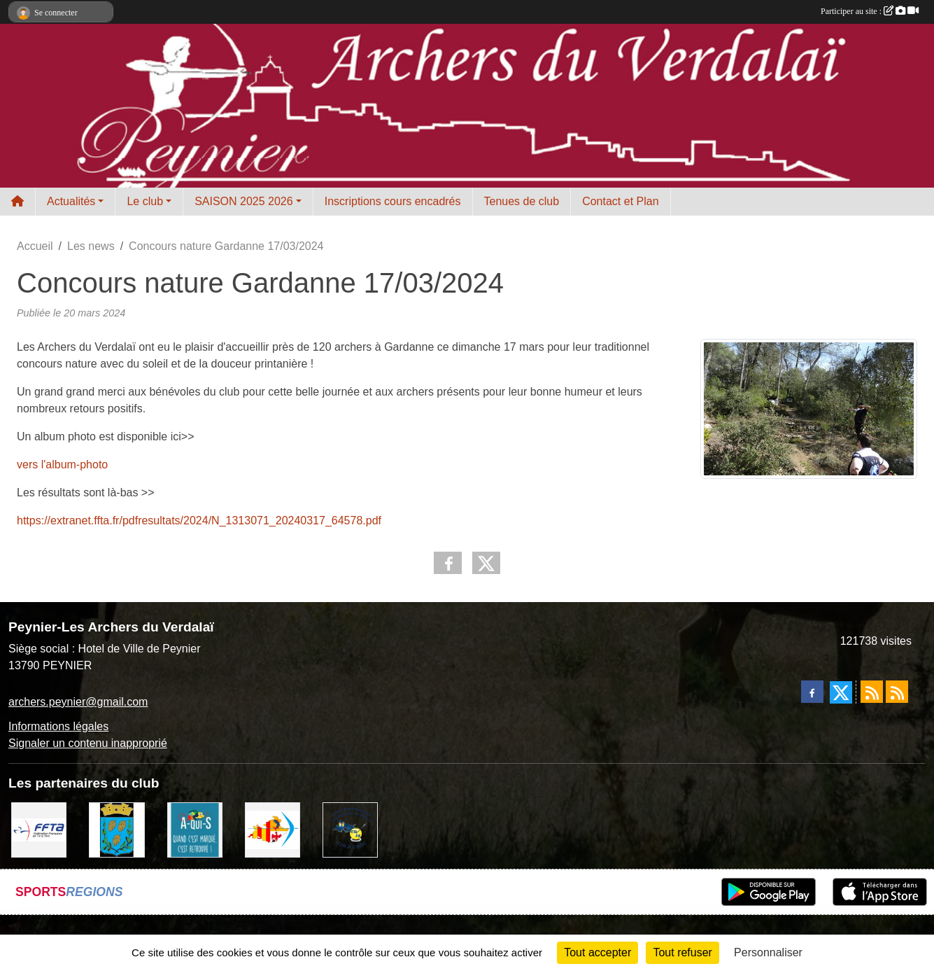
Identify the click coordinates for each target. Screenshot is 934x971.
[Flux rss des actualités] (872, 691)
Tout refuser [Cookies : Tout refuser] (682, 952)
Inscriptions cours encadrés (393, 201)
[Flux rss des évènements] (897, 691)
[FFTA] (38, 829)
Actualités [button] (71, 201)
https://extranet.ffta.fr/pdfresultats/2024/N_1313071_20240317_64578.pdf (199, 520)
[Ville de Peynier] (116, 829)
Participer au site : (870, 11)
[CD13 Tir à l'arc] (350, 829)
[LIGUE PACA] (272, 829)
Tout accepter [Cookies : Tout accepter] (597, 952)
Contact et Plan (620, 201)
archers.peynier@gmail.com (78, 702)
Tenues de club (522, 201)
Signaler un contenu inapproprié (87, 743)
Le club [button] (145, 201)
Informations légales (58, 726)
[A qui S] (194, 829)
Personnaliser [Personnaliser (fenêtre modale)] (768, 952)
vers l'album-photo (62, 464)
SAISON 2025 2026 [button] (243, 201)
